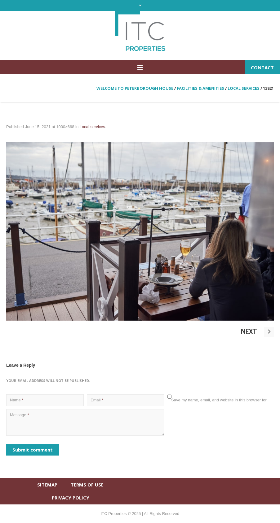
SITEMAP (47, 485)
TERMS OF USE (87, 485)
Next (249, 331)
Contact (262, 67)
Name (16, 400)
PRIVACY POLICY (70, 498)
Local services (244, 88)
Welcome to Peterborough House (134, 88)
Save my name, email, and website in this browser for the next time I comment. (219, 403)
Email (97, 400)
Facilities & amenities (200, 88)
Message (19, 415)
